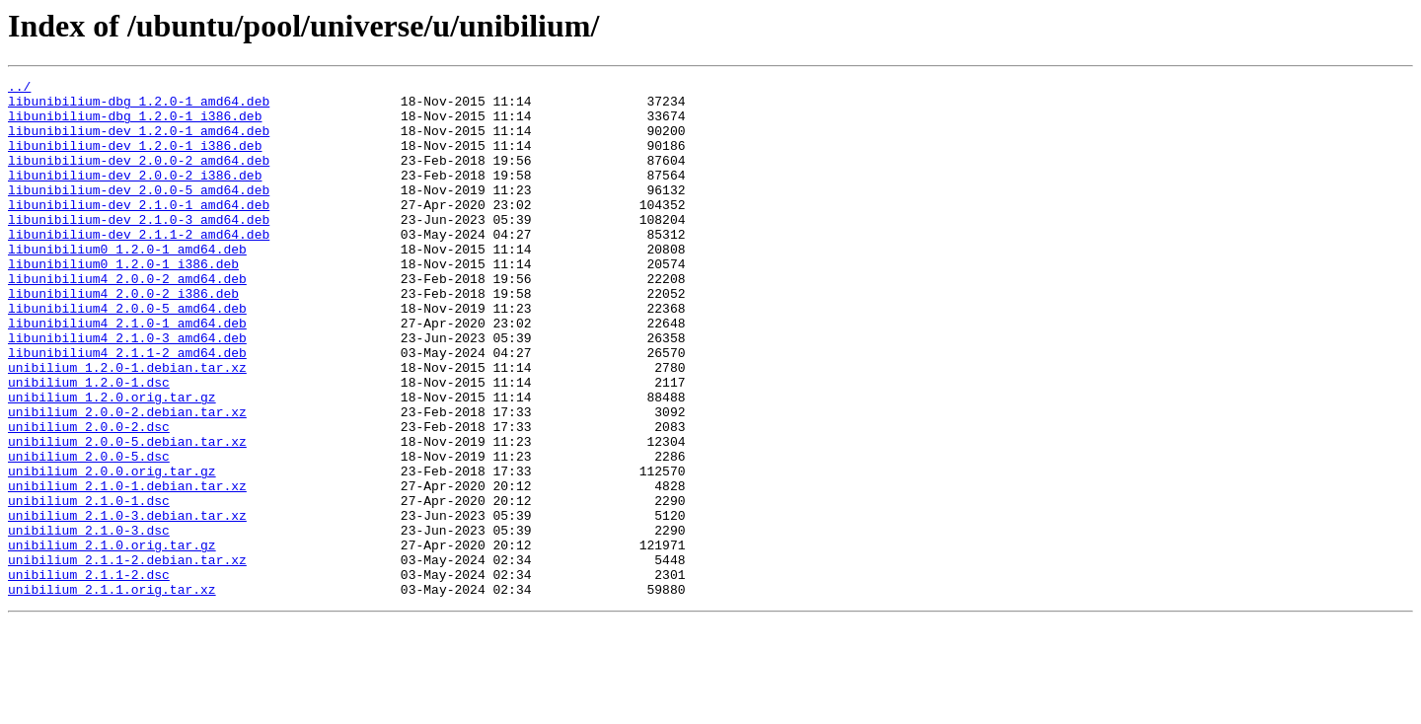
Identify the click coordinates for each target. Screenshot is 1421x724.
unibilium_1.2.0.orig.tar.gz (112, 462)
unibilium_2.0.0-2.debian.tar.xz (127, 479)
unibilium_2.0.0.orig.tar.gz (112, 550)
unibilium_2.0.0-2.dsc (89, 497)
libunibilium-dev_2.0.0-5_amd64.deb (138, 213)
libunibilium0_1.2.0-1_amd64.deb (127, 284)
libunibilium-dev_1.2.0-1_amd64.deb (138, 142)
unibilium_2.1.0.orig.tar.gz (112, 639)
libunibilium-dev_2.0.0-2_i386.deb (135, 195)
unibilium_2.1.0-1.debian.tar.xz (127, 568)
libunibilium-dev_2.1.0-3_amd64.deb (138, 248)
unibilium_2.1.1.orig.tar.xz (112, 692)
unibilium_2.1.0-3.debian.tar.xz (127, 604)
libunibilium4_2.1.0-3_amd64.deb (127, 390)
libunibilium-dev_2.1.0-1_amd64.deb (138, 231)
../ (19, 89)
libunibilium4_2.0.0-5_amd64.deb (127, 355)
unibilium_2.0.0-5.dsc (89, 533)
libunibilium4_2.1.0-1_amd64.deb (127, 373)
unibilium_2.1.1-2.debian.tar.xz (127, 657)
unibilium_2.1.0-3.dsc (89, 621)
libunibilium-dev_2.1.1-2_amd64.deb (138, 266)
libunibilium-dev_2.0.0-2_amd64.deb (138, 177)
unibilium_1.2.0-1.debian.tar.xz (127, 426)
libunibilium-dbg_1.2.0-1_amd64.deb (138, 106)
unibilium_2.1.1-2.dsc (89, 675)
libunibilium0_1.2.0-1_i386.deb (123, 302)
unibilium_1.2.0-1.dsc (89, 444)
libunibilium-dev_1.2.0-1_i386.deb (135, 160)
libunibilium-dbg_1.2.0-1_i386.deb (135, 124)
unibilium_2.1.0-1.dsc (89, 586)
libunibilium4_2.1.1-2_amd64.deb (127, 408)
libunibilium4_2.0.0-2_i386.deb (123, 337)
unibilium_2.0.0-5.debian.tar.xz (127, 515)
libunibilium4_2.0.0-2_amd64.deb (127, 319)
